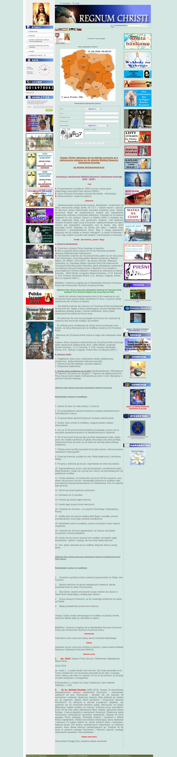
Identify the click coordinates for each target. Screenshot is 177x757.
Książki (31, 51)
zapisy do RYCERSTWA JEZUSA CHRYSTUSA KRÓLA (137, 437)
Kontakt (77, 3)
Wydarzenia (33, 31)
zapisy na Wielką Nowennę (137, 377)
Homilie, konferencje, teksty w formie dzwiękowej (39, 40)
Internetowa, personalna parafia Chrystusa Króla (138, 300)
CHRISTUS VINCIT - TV (37, 55)
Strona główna (67, 3)
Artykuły (32, 35)
